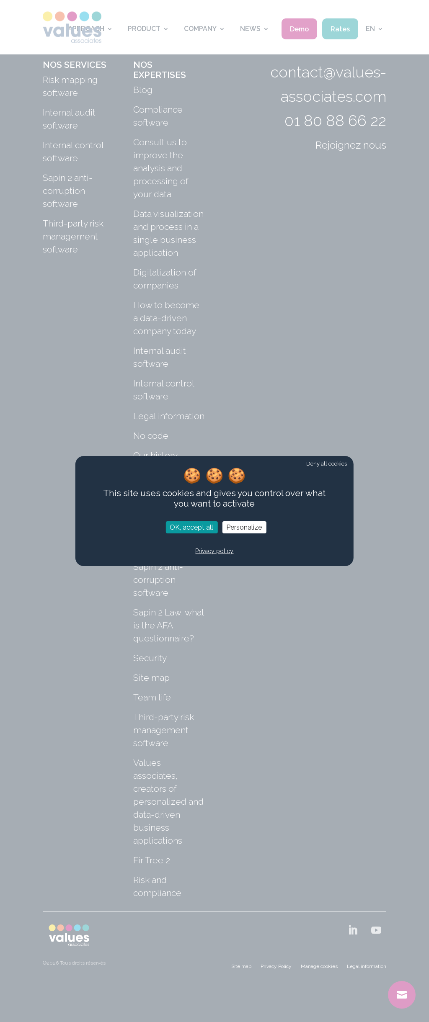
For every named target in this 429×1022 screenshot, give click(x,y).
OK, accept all (191, 527)
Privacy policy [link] (214, 551)
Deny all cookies (326, 464)
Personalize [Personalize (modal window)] (244, 527)
